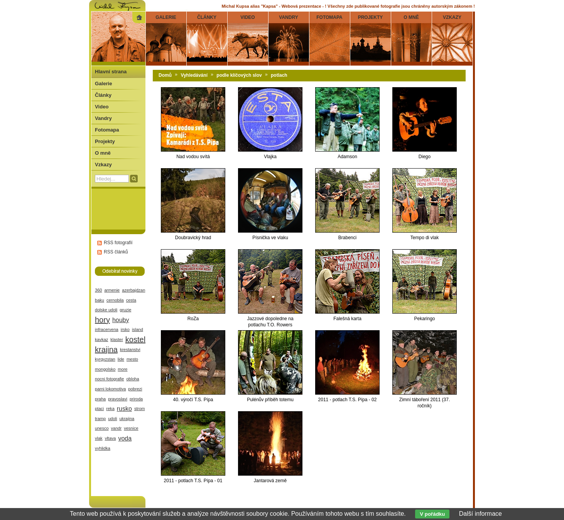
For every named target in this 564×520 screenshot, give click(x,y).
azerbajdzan (133, 290)
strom (139, 408)
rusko (124, 408)
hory (102, 320)
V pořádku (432, 514)
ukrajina (127, 418)
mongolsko (105, 369)
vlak (99, 438)
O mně (103, 153)
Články (103, 95)
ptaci (99, 408)
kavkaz (101, 339)
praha (100, 399)
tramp (100, 418)
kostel (135, 339)
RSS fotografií (118, 242)
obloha (132, 378)
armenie (112, 290)
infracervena (106, 329)
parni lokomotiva (110, 389)
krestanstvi (130, 349)
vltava (110, 438)
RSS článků (116, 252)
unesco (102, 428)
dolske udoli (106, 309)
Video (101, 107)
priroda (136, 399)
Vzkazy (103, 164)
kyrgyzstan (105, 359)
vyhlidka (102, 448)
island (137, 329)
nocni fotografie (109, 378)
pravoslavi (117, 399)
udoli (112, 418)
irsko (125, 329)
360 (98, 290)
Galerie (103, 83)
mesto (132, 359)
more (122, 369)
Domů (165, 75)
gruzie (125, 309)
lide (121, 359)
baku (99, 300)
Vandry (103, 118)
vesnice (131, 428)
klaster (116, 339)
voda (125, 438)
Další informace (480, 513)
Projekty (105, 141)
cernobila (115, 300)
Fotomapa (107, 130)
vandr (116, 428)
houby (120, 320)
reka (110, 408)
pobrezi (135, 389)
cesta (131, 300)
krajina (106, 349)
